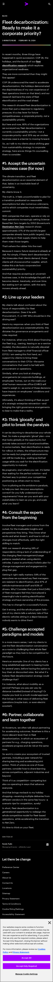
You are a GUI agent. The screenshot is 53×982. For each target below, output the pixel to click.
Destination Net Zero (13, 226)
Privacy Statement (11, 898)
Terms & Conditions (11, 903)
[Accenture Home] (26, 4)
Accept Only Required (26, 966)
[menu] (3, 4)
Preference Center (10, 867)
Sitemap (6, 893)
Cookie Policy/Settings (13, 908)
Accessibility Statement (13, 914)
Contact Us (7, 882)
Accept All (26, 958)
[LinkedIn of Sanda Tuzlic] (47, 844)
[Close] (49, 923)
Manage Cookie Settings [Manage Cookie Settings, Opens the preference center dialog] (26, 974)
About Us (6, 877)
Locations (7, 887)
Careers (5, 872)
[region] (26, 950)
